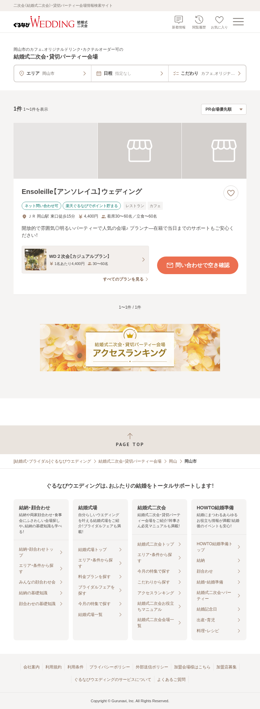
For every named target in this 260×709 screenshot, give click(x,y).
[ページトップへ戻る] (130, 439)
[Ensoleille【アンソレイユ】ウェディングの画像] (130, 151)
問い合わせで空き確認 (198, 265)
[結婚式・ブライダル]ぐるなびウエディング (52, 461)
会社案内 (31, 667)
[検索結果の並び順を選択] (223, 109)
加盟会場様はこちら (192, 667)
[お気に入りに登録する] (230, 192)
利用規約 (53, 667)
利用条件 (75, 667)
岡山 (173, 461)
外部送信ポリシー (152, 667)
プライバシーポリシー (109, 667)
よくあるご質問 (171, 679)
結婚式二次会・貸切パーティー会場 (130, 461)
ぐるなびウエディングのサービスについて (112, 679)
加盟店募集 (226, 667)
